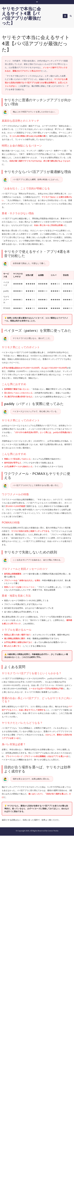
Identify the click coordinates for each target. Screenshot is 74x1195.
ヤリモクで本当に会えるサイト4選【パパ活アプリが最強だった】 (21, 16)
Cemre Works (53, 831)
